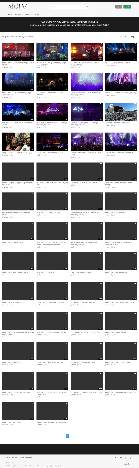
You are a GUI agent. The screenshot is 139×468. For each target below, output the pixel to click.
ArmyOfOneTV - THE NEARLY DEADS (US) (16, 392)
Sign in (119, 7)
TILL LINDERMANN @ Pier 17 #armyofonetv (85, 332)
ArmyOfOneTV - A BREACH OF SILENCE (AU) (17, 153)
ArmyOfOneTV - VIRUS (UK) (45, 272)
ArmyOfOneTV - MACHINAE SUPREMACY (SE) (120, 392)
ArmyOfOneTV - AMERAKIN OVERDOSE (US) (51, 332)
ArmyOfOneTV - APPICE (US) (12, 362)
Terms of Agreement (25, 457)
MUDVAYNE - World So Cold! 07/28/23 (117, 123)
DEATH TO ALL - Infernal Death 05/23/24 (50, 302)
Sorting (132, 37)
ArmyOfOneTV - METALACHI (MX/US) (15, 272)
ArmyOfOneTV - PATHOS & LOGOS (116, 272)
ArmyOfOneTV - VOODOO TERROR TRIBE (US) (86, 392)
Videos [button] (18, 14)
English (128, 464)
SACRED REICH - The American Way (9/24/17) (51, 422)
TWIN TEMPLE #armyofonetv (81, 272)
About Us (16, 463)
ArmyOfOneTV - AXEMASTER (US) (48, 212)
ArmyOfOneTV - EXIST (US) (11, 422)
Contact (14, 457)
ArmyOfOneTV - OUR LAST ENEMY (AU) (84, 183)
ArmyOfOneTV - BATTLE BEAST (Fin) (117, 362)
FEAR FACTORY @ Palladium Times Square (119, 153)
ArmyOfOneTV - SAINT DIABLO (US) (83, 362)
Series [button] (27, 14)
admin (6, 67)
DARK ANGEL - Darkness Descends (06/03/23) (120, 93)
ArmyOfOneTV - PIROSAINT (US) (13, 302)
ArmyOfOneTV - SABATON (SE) (115, 332)
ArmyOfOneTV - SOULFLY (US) (12, 242)
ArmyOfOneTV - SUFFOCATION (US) (83, 302)
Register (127, 7)
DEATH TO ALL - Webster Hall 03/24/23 (49, 362)
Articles (37, 14)
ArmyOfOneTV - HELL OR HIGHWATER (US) (119, 302)
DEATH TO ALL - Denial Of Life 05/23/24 (49, 153)
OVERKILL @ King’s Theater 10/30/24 (117, 63)
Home (10, 14)
